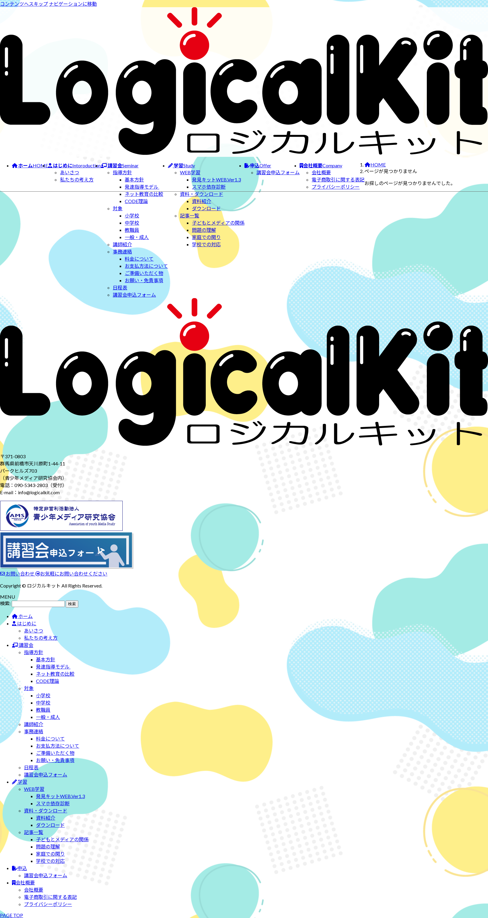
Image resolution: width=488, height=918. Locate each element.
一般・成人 (137, 237)
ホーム (22, 616)
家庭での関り (206, 237)
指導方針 (122, 172)
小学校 (132, 215)
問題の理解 (204, 230)
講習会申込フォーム (134, 295)
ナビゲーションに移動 (73, 4)
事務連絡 (122, 251)
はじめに (24, 623)
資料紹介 (201, 201)
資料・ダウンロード (201, 194)
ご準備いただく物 (144, 273)
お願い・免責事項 (144, 280)
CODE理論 (136, 201)
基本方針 (134, 179)
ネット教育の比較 (144, 194)
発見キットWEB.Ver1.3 (216, 179)
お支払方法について (146, 266)
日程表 (120, 287)
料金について (139, 259)
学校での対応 (206, 244)
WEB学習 (190, 172)
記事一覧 (189, 215)
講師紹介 (122, 244)
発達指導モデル (142, 187)
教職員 (132, 230)
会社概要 (321, 172)
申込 (19, 868)
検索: (5, 603)
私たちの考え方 (77, 179)
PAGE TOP (11, 915)
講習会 (22, 645)
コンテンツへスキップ (24, 4)
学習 (19, 782)
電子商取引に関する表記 (338, 179)
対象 (117, 208)
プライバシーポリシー (336, 187)
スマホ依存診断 (209, 187)
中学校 (132, 223)
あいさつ (69, 172)
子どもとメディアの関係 (218, 223)
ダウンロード (206, 208)
